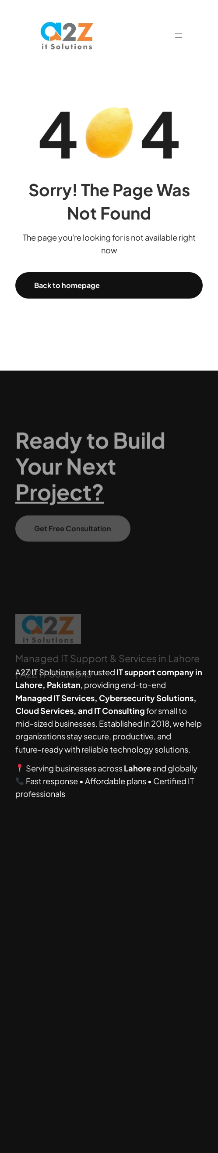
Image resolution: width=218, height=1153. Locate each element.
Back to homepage (67, 285)
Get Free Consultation (72, 532)
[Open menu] (178, 35)
